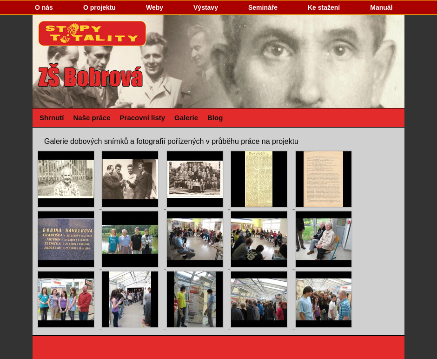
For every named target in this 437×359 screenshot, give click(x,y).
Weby (154, 7)
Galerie (186, 118)
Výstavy (205, 7)
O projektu (99, 7)
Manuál (381, 7)
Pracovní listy (143, 118)
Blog (215, 118)
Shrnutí (52, 118)
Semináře (263, 7)
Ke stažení (324, 7)
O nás (44, 7)
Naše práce (92, 118)
